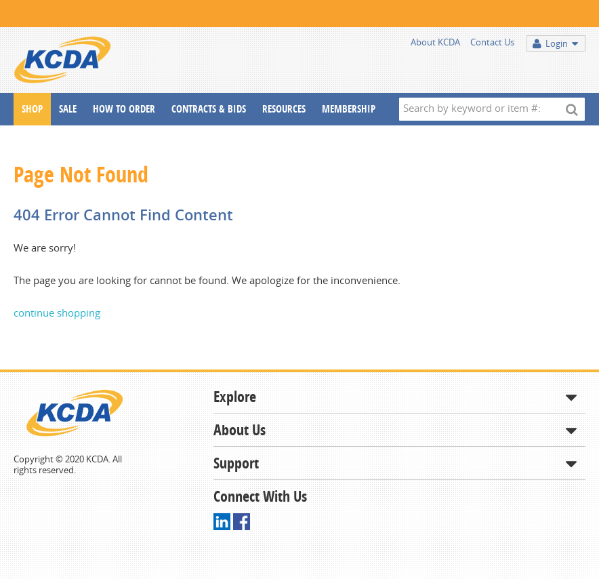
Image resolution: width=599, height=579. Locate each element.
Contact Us (492, 42)
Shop (32, 109)
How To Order (124, 109)
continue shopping (57, 312)
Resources (284, 109)
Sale (68, 109)
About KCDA (435, 42)
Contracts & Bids (208, 109)
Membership (348, 109)
